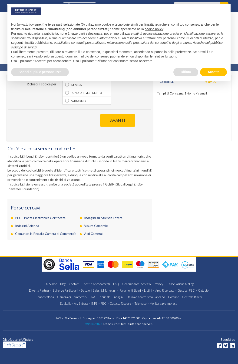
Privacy (158, 284)
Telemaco (140, 303)
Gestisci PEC (186, 290)
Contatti (74, 284)
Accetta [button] (213, 72)
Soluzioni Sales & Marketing (98, 290)
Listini (148, 290)
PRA (92, 297)
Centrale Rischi (192, 297)
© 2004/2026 (93, 324)
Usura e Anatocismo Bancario (146, 297)
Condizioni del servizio (136, 284)
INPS (94, 303)
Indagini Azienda (27, 226)
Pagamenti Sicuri (130, 290)
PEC (103, 303)
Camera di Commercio (71, 297)
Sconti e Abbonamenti (96, 284)
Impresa (76, 85)
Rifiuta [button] (186, 72)
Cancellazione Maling (180, 284)
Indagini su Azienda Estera (103, 218)
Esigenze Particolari (65, 290)
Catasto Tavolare (120, 303)
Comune (173, 297)
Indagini (118, 297)
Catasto (203, 290)
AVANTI (117, 120)
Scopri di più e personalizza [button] (40, 72)
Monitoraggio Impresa (163, 303)
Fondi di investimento (86, 92)
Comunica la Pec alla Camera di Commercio (45, 234)
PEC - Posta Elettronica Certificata (40, 218)
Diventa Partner (39, 290)
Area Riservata (164, 290)
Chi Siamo (50, 284)
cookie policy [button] (154, 29)
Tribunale (104, 297)
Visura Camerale (96, 226)
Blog (63, 284)
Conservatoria (45, 297)
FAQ (116, 284)
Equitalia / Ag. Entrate (74, 303)
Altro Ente (78, 100)
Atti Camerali (93, 234)
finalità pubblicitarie (38, 42)
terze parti (77, 33)
